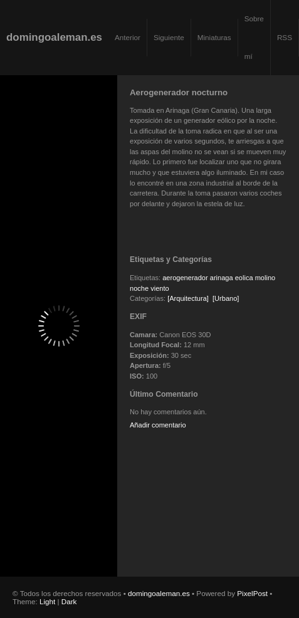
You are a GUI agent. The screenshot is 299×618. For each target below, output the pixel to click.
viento (159, 288)
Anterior (127, 37)
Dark (69, 601)
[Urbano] (225, 298)
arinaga (221, 277)
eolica (244, 277)
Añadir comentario (158, 425)
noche (139, 288)
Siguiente (169, 37)
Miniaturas (214, 37)
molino (265, 277)
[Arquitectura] (188, 298)
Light (47, 601)
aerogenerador (184, 277)
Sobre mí (254, 37)
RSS (284, 37)
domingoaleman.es (54, 37)
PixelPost (252, 593)
